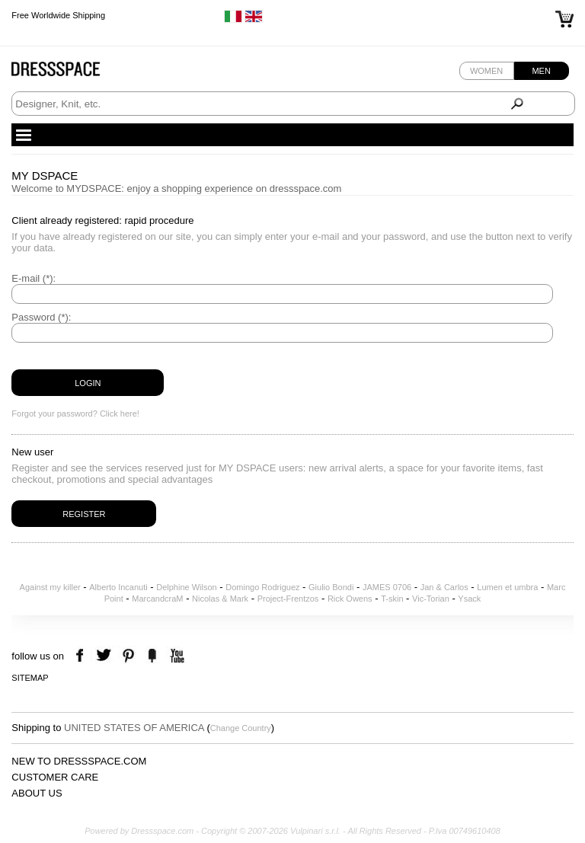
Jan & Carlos (444, 587)
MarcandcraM (157, 598)
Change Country (240, 728)
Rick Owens (350, 598)
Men (541, 70)
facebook (82, 656)
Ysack (469, 598)
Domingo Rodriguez (262, 587)
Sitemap (29, 677)
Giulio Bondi (330, 587)
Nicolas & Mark (220, 598)
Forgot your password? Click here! (75, 413)
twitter (105, 656)
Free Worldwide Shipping (58, 15)
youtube (175, 656)
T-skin (392, 598)
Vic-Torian (430, 598)
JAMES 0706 (387, 587)
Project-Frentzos (288, 598)
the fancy (152, 656)
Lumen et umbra (507, 587)
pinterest (128, 656)
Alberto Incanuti (118, 587)
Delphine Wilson (186, 587)
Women (486, 70)
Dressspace (70, 73)
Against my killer (50, 587)
